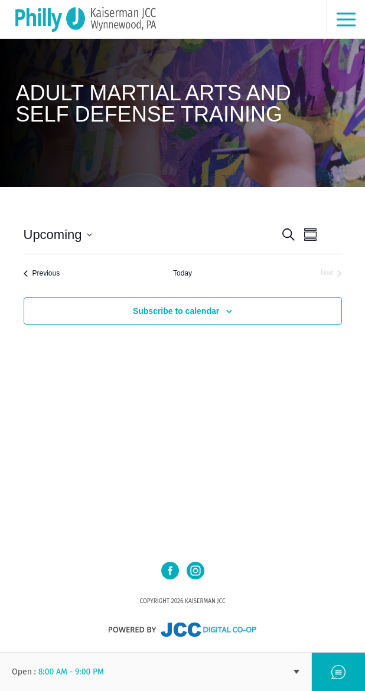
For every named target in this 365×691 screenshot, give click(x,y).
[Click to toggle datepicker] (58, 234)
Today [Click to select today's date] (182, 273)
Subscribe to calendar (176, 311)
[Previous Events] (42, 273)
